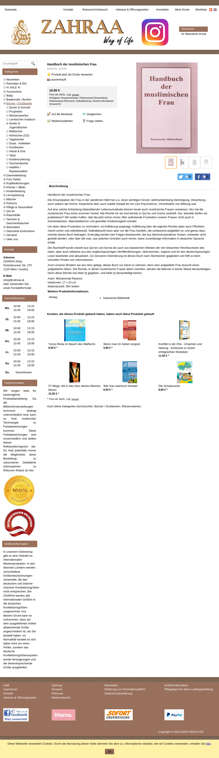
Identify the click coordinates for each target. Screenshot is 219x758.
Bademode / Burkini (18, 99)
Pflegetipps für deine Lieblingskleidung (188, 689)
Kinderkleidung (15, 191)
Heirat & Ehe (17, 151)
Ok (109, 751)
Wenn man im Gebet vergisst (121, 344)
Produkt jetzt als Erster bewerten (72, 74)
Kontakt (68, 9)
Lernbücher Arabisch (22, 119)
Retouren (57, 693)
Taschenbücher (18, 163)
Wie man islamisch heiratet (120, 386)
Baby (9, 95)
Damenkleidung (16, 175)
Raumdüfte (13, 215)
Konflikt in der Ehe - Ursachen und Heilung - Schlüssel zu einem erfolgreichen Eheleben (180, 348)
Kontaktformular (21, 288)
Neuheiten (12, 79)
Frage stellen (95, 121)
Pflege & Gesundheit (19, 207)
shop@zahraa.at (13, 280)
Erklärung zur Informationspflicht (124, 689)
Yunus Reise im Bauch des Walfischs (71, 344)
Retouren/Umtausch (95, 9)
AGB (6, 685)
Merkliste (201, 9)
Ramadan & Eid (16, 83)
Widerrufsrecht (61, 697)
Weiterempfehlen (62, 121)
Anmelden (162, 9)
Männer (11, 199)
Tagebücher (16, 139)
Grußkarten (16, 147)
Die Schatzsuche (169, 386)
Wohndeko (13, 227)
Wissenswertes (18, 115)
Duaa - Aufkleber (19, 143)
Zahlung (57, 685)
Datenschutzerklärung (118, 693)
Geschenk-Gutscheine (20, 231)
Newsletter (111, 685)
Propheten (15, 111)
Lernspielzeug (15, 195)
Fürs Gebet (13, 179)
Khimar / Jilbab (15, 187)
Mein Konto (182, 9)
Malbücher (16, 131)
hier (31, 470)
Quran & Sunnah (19, 107)
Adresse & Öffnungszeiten (132, 9)
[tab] (58, 186)
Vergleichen (94, 114)
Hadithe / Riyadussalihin (18, 169)
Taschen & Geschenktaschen (17, 221)
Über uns (12, 239)
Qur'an (10, 211)
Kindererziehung (19, 159)
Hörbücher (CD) (19, 135)
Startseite (11, 9)
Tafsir (12, 155)
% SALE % (13, 87)
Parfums (11, 203)
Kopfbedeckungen (17, 183)
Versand (11, 235)
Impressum (10, 689)
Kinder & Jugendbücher (18, 125)
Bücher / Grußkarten (19, 103)
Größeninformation (176, 685)
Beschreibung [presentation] (58, 186)
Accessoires (14, 91)
